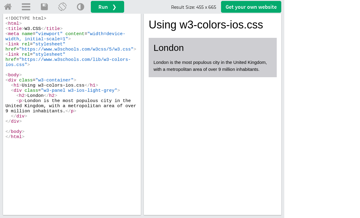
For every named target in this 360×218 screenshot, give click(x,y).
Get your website (251, 6)
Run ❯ (107, 6)
